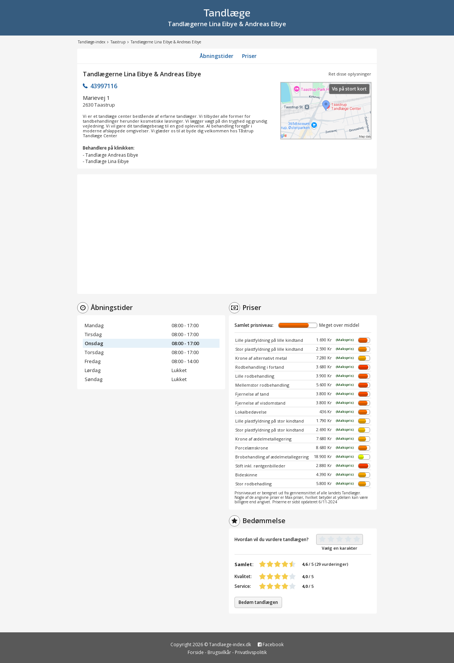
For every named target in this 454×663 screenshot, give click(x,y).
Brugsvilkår (219, 652)
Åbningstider (216, 55)
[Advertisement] (227, 234)
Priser (249, 55)
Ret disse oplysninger (350, 74)
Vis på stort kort (349, 89)
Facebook (271, 644)
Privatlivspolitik (251, 652)
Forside (196, 652)
